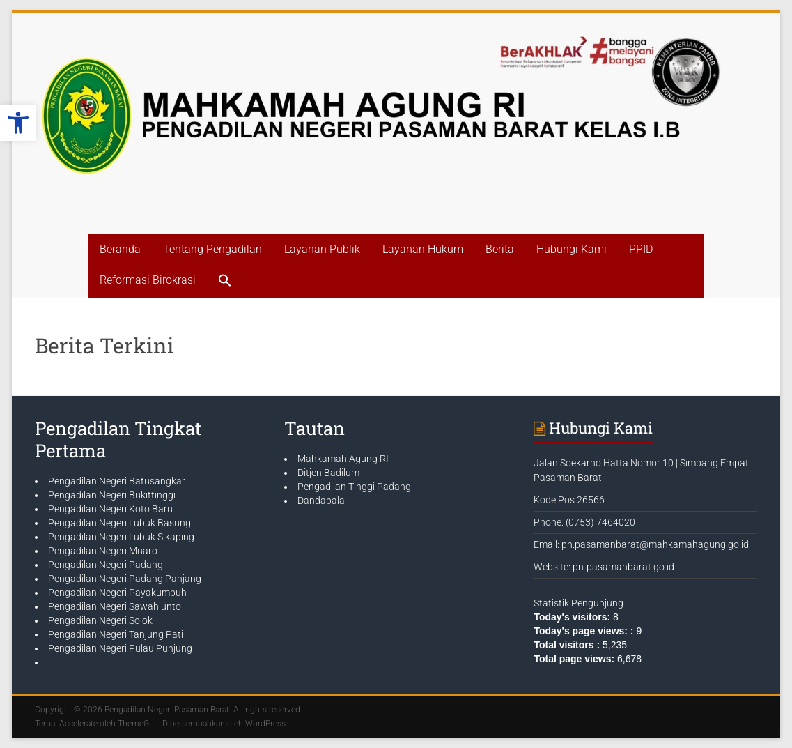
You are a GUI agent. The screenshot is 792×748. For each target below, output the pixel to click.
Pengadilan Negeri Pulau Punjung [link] (120, 648)
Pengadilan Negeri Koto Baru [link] (110, 508)
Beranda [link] (120, 249)
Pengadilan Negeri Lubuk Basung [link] (119, 522)
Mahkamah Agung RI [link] (343, 458)
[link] (18, 123)
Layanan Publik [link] (322, 249)
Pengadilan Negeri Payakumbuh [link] (117, 592)
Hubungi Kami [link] (571, 249)
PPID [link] (641, 249)
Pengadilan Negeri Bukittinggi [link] (112, 495)
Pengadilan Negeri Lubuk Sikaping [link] (121, 536)
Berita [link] (500, 249)
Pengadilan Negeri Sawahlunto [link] (114, 606)
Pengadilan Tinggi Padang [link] (354, 486)
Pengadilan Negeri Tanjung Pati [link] (115, 634)
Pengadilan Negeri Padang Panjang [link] (124, 578)
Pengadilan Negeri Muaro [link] (102, 550)
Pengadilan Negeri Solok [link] (100, 620)
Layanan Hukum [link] (422, 249)
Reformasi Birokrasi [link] (148, 280)
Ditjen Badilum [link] (328, 472)
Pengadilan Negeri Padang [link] (105, 564)
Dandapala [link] (321, 500)
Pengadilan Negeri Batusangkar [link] (116, 481)
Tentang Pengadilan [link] (212, 249)
